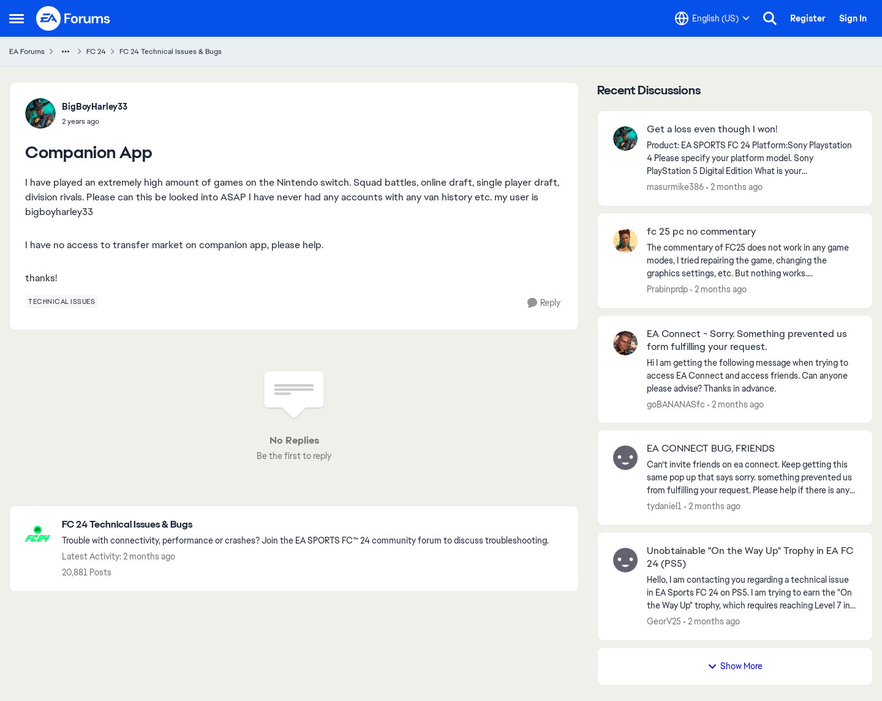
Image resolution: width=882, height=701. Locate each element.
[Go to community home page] (73, 18)
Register (808, 18)
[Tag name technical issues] (61, 301)
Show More (735, 666)
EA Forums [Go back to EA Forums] (27, 51)
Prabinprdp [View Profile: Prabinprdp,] (667, 289)
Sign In (853, 18)
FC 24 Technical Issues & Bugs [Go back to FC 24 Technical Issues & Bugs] (170, 51)
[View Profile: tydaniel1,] (625, 457)
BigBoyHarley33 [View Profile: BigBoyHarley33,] (94, 106)
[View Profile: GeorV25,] (625, 560)
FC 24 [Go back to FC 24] (96, 51)
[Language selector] (712, 18)
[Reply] (544, 303)
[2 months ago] (734, 187)
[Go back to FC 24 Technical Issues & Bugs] (305, 524)
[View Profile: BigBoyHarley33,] (40, 113)
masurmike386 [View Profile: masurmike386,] (675, 186)
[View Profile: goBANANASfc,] (625, 343)
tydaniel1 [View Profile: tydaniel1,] (664, 506)
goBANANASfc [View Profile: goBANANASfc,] (676, 403)
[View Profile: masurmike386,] (625, 138)
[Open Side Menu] (16, 18)
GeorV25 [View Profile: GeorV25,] (664, 621)
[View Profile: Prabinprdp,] (625, 241)
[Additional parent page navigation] (65, 51)
